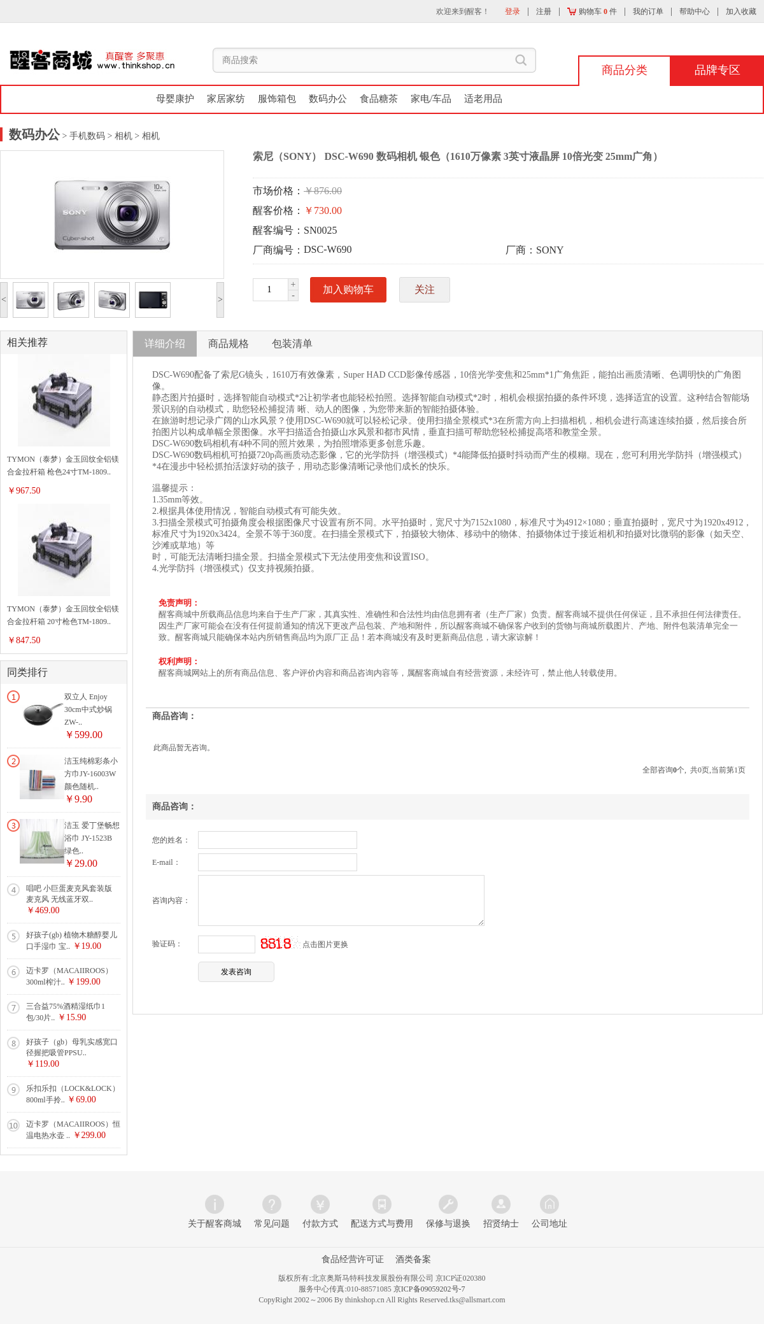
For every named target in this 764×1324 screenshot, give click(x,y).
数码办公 (328, 99)
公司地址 (549, 1223)
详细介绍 (165, 343)
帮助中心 (694, 11)
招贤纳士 (501, 1223)
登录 (512, 11)
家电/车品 (431, 99)
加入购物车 (348, 289)
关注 (424, 289)
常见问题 (272, 1223)
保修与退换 (448, 1223)
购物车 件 (592, 11)
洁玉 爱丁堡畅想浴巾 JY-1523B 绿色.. (92, 838)
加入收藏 (741, 11)
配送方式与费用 (382, 1223)
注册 (543, 11)
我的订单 (648, 11)
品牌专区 (717, 70)
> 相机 (118, 136)
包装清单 (292, 343)
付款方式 (320, 1223)
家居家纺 (226, 99)
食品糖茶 (379, 99)
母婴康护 (175, 99)
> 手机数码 (82, 136)
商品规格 (228, 343)
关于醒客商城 (214, 1223)
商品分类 (624, 70)
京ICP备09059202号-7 (429, 1289)
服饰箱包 (277, 99)
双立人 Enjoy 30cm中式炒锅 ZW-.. (88, 709)
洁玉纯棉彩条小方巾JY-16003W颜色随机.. (91, 774)
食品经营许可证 (353, 1259)
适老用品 (483, 99)
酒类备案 (413, 1259)
